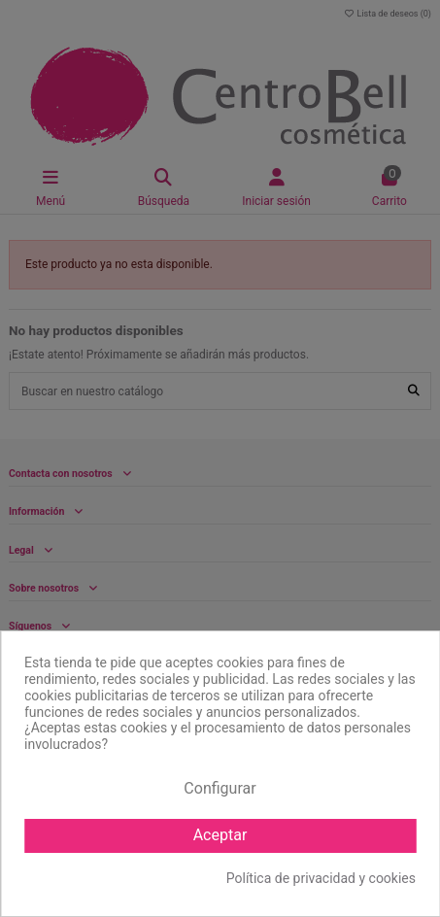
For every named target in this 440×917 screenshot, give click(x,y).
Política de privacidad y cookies (321, 878)
